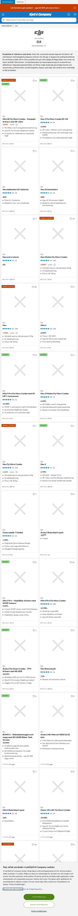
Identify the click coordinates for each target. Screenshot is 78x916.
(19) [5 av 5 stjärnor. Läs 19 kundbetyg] (54, 329)
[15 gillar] (72, 218)
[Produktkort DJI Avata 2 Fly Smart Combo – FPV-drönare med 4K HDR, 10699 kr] (20, 645)
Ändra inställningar (39, 911)
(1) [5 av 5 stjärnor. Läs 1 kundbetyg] (16, 260)
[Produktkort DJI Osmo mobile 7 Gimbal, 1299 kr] (20, 509)
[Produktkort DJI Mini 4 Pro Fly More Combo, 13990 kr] (58, 577)
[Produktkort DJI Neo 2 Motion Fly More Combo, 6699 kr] (58, 370)
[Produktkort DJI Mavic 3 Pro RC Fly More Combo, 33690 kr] (58, 786)
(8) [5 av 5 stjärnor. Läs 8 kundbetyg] (16, 813)
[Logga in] (69, 14)
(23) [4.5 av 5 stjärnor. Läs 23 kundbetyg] (16, 329)
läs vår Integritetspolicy (33, 889)
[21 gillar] (72, 562)
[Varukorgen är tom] (75, 14)
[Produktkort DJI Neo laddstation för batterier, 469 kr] (20, 166)
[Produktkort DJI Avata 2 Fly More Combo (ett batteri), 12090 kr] (58, 859)
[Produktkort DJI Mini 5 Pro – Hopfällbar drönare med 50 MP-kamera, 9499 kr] (20, 577)
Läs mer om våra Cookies (13, 889)
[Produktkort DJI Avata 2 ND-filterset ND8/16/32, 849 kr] (58, 711)
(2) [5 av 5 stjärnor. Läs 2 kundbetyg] (54, 813)
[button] (44, 45)
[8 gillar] (72, 771)
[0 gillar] (34, 80)
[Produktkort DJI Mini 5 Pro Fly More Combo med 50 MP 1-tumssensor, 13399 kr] (20, 370)
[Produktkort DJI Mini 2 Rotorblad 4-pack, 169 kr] (20, 786)
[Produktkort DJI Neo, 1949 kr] (20, 302)
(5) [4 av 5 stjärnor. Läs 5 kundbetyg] (54, 193)
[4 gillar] (72, 286)
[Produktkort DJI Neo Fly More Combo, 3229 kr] (20, 441)
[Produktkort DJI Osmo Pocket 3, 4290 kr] (20, 859)
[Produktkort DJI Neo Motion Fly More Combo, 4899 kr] (58, 233)
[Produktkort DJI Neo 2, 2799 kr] (58, 441)
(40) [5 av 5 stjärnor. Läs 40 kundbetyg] (54, 604)
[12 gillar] (34, 844)
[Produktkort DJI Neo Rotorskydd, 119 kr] (58, 645)
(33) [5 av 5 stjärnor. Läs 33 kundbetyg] (16, 468)
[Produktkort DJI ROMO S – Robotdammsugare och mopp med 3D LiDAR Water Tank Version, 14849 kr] (20, 711)
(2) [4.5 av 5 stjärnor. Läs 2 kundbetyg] (16, 536)
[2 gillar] (72, 630)
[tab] (8, 2)
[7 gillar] (34, 425)
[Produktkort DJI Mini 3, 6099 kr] (58, 302)
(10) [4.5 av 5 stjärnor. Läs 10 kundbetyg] (54, 260)
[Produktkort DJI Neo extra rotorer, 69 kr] (20, 233)
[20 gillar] (34, 286)
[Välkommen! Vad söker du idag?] (40, 19)
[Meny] (3, 14)
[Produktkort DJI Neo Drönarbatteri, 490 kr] (58, 166)
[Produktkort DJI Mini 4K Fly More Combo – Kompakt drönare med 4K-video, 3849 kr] (20, 95)
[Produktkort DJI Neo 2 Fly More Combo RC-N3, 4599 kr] (58, 95)
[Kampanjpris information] (17, 125)
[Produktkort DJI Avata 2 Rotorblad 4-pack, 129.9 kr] (58, 509)
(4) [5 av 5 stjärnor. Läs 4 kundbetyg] (54, 122)
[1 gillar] (34, 151)
